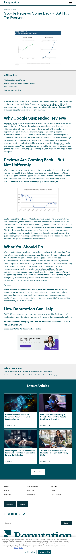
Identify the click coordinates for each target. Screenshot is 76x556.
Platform (6, 486)
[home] (11, 2)
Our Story (30, 490)
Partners (54, 486)
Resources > (7, 9)
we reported (11, 123)
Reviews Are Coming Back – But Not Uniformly (19, 83)
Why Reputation (32, 486)
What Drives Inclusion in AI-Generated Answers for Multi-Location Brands (28, 371)
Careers (53, 490)
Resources (7, 494)
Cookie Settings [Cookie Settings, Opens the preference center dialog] (30, 552)
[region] (38, 546)
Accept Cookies (45, 552)
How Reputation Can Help (12, 90)
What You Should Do (10, 87)
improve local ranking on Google (48, 269)
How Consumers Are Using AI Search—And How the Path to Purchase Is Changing (30, 375)
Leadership (31, 494)
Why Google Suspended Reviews (15, 80)
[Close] (72, 540)
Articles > (14, 9)
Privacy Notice (18, 548)
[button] (70, 2)
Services (6, 490)
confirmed (60, 143)
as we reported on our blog (52, 104)
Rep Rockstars (56, 494)
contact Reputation (22, 317)
